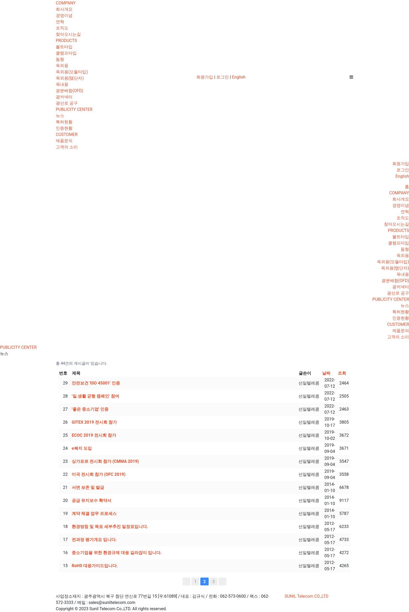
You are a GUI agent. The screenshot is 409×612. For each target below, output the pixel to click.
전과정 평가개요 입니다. (94, 539)
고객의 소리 (67, 147)
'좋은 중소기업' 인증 (90, 409)
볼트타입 (64, 46)
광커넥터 (64, 96)
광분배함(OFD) (69, 90)
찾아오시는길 (68, 34)
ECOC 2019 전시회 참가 (94, 435)
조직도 (62, 28)
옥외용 (62, 65)
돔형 (60, 59)
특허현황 (64, 121)
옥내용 (62, 84)
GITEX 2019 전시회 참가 (94, 422)
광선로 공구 (67, 103)
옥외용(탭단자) (70, 78)
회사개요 (64, 9)
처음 (186, 581)
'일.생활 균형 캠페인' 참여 (95, 396)
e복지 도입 (82, 448)
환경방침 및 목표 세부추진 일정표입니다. (110, 526)
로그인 (222, 77)
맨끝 (222, 581)
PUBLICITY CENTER (74, 109)
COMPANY (66, 3)
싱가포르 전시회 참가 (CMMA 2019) (105, 461)
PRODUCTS (66, 40)
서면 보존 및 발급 (88, 487)
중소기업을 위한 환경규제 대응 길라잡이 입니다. (117, 552)
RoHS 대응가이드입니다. (95, 565)
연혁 (60, 21)
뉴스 (60, 115)
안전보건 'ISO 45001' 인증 (96, 383)
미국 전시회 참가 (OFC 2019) (98, 474)
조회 (342, 373)
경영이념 (64, 15)
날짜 (326, 373)
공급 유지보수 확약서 (91, 500)
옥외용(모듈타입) (72, 71)
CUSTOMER (67, 134)
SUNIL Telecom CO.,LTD (307, 596)
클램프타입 (66, 53)
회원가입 (204, 77)
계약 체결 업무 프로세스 (94, 513)
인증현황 (64, 128)
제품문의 (64, 140)
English (238, 77)
